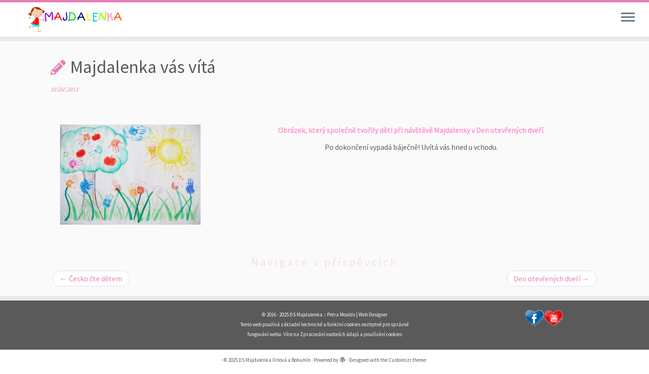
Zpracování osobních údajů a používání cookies (351, 334)
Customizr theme (407, 360)
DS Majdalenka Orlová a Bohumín (275, 360)
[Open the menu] (628, 18)
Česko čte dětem (91, 278)
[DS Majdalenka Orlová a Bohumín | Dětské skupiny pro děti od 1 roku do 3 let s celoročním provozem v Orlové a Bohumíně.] (75, 19)
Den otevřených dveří (551, 278)
